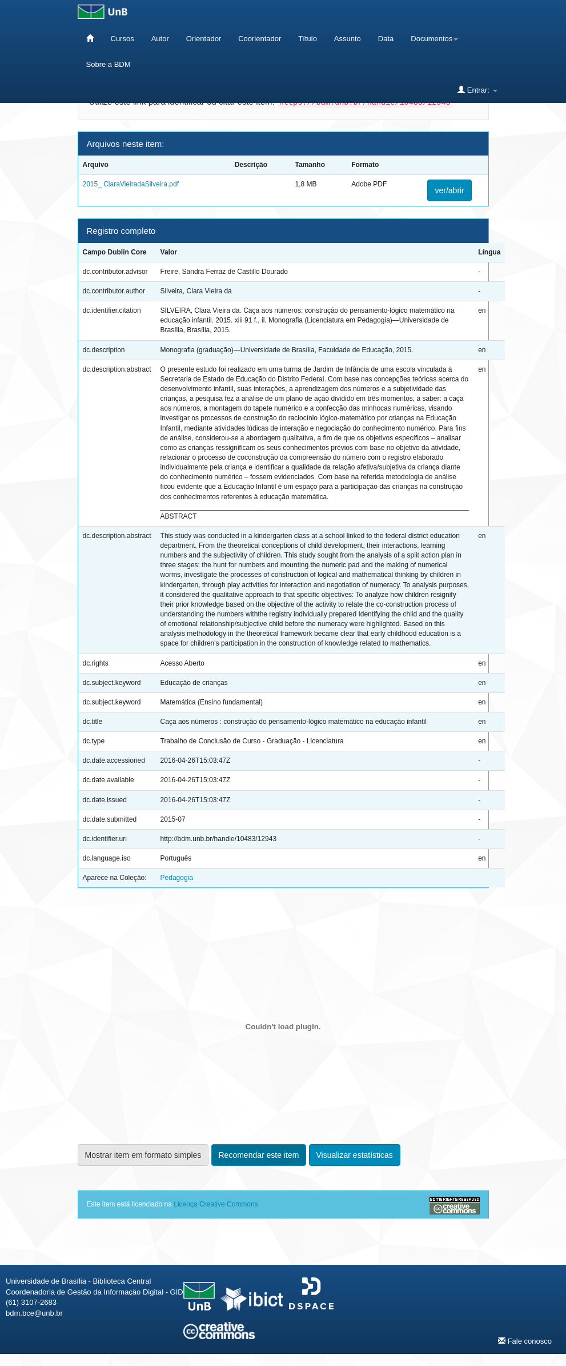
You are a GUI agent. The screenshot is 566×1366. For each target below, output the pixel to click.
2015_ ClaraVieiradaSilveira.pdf (131, 184)
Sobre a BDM (108, 64)
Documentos (434, 38)
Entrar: (477, 89)
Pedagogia (176, 878)
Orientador (203, 38)
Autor (160, 38)
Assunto (347, 38)
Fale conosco (525, 1340)
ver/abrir (449, 190)
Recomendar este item (259, 1155)
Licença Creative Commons (216, 1204)
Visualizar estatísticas (354, 1155)
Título (307, 38)
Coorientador (259, 38)
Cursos (122, 38)
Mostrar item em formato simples (143, 1155)
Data (386, 38)
